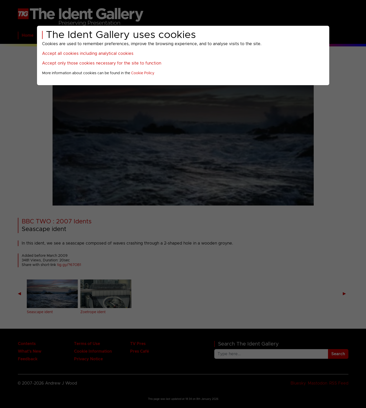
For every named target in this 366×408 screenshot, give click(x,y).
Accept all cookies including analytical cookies (87, 54)
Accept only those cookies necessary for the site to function (101, 63)
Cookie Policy (142, 73)
